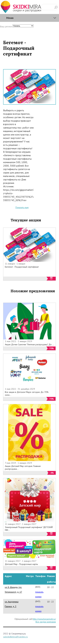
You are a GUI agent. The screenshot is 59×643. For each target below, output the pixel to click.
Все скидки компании (46, 621)
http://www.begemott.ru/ (44, 619)
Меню (10, 18)
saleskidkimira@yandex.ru (15, 636)
